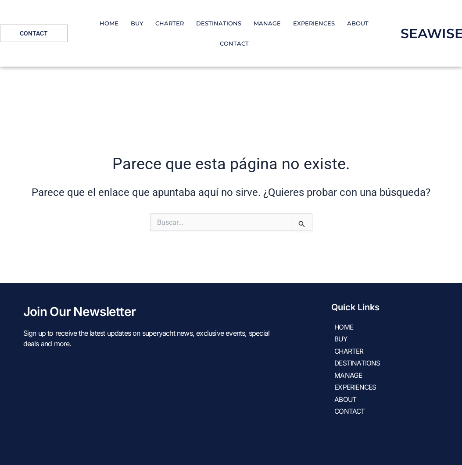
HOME (109, 23)
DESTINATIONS (218, 23)
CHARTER (169, 23)
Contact (234, 43)
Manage (267, 23)
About (358, 23)
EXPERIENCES (314, 23)
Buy (137, 23)
